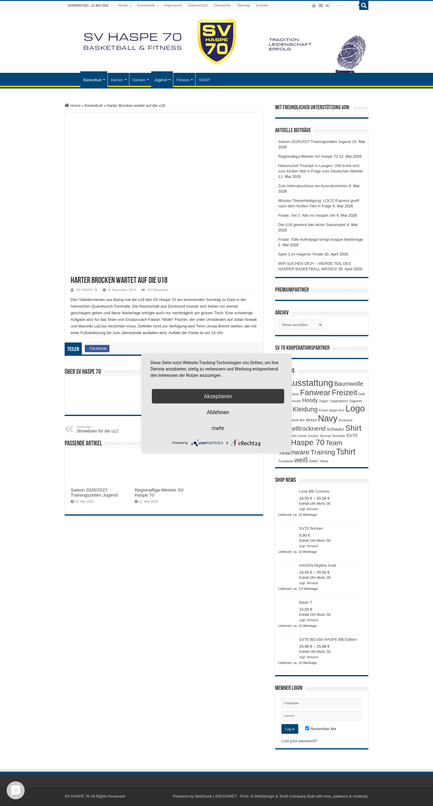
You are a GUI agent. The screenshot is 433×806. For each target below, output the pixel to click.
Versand (312, 509)
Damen (139, 80)
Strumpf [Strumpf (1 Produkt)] (325, 436)
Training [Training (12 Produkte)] (322, 452)
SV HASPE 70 (86, 290)
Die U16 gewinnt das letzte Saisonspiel (312, 224)
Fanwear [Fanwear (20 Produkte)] (315, 392)
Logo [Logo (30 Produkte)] (355, 408)
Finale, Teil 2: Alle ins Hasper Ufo (307, 215)
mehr (218, 428)
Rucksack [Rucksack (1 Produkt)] (345, 420)
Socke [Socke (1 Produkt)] (302, 436)
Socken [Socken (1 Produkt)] (313, 436)
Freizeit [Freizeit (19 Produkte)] (344, 392)
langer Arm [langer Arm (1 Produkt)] (337, 410)
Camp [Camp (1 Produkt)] (294, 394)
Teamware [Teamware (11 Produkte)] (293, 452)
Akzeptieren (218, 396)
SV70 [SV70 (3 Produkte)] (351, 435)
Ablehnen (218, 412)
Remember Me (320, 729)
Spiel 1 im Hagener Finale (300, 254)
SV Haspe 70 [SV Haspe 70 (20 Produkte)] (301, 442)
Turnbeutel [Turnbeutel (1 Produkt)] (285, 461)
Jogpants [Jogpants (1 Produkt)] (355, 401)
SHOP (204, 80)
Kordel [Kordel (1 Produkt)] (323, 410)
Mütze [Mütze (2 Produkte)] (311, 420)
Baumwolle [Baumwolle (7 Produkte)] (348, 383)
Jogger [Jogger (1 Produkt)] (324, 401)
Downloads (146, 5)
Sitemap (243, 5)
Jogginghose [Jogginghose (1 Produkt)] (339, 401)
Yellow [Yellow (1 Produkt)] (323, 461)
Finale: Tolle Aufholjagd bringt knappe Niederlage (320, 239)
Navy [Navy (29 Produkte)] (327, 418)
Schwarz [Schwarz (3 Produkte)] (335, 429)
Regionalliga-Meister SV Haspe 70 (308, 156)
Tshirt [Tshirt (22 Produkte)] (345, 451)
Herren (117, 80)
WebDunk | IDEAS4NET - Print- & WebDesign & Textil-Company (250, 796)
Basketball (92, 80)
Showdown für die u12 (107, 429)
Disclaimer (222, 5)
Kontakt (262, 5)
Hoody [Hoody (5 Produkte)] (310, 400)
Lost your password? (299, 741)
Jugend (160, 80)
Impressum (173, 5)
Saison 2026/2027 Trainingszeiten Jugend (94, 492)
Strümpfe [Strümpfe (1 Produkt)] (338, 436)
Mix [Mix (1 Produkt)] (302, 420)
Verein (123, 5)
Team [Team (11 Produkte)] (334, 443)
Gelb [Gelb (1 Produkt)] (361, 394)
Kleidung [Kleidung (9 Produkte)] (305, 409)
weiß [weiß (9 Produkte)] (301, 460)
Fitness (183, 80)
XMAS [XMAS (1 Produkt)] (313, 461)
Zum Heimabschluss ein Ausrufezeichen (313, 186)
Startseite (72, 79)
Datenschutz (198, 5)
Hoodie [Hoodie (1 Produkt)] (296, 401)
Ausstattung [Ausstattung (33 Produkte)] (310, 383)
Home (73, 105)
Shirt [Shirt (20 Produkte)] (353, 427)
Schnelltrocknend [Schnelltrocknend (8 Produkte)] (301, 428)
